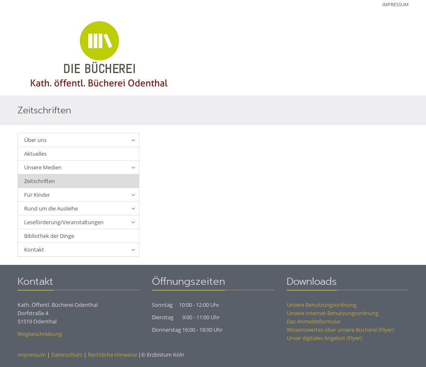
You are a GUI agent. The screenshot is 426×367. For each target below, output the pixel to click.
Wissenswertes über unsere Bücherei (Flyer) (340, 329)
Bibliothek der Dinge (49, 236)
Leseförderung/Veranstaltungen (64, 222)
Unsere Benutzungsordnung (322, 304)
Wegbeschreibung (39, 334)
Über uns (35, 140)
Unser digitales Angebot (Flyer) (324, 338)
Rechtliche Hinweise (112, 354)
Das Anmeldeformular (314, 321)
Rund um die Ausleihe (51, 208)
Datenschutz (66, 354)
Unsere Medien (43, 167)
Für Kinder (37, 194)
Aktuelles (35, 153)
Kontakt (34, 249)
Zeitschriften (39, 181)
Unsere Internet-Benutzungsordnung (333, 313)
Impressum (395, 4)
